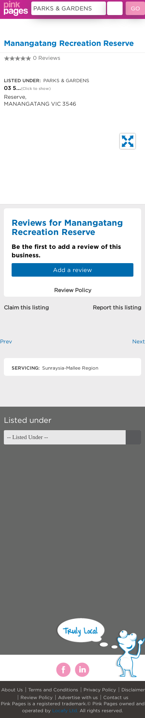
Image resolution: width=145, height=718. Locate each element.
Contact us (115, 697)
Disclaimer (133, 689)
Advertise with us (78, 697)
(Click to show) (36, 88)
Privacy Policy (100, 689)
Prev (6, 341)
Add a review (72, 270)
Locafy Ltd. (65, 710)
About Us (12, 689)
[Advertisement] (72, 524)
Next (138, 341)
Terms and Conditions (53, 689)
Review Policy (36, 697)
